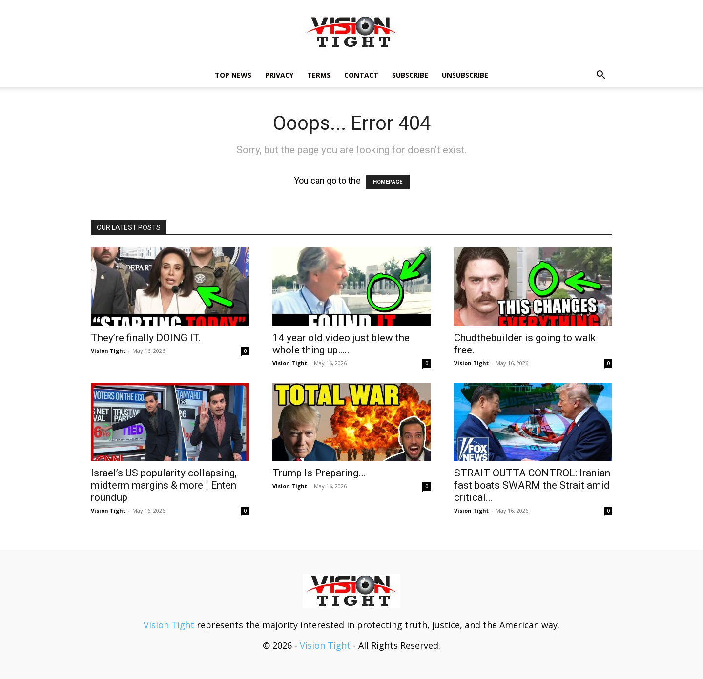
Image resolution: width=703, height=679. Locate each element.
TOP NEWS (233, 75)
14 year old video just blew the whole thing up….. (341, 344)
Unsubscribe (465, 75)
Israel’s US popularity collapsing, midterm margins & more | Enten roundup (164, 485)
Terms (319, 75)
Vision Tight (108, 350)
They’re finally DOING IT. (146, 338)
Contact (361, 75)
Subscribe (410, 75)
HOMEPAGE (387, 182)
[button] (600, 75)
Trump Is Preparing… (318, 473)
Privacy (279, 75)
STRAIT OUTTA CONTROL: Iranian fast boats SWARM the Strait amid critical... (532, 485)
